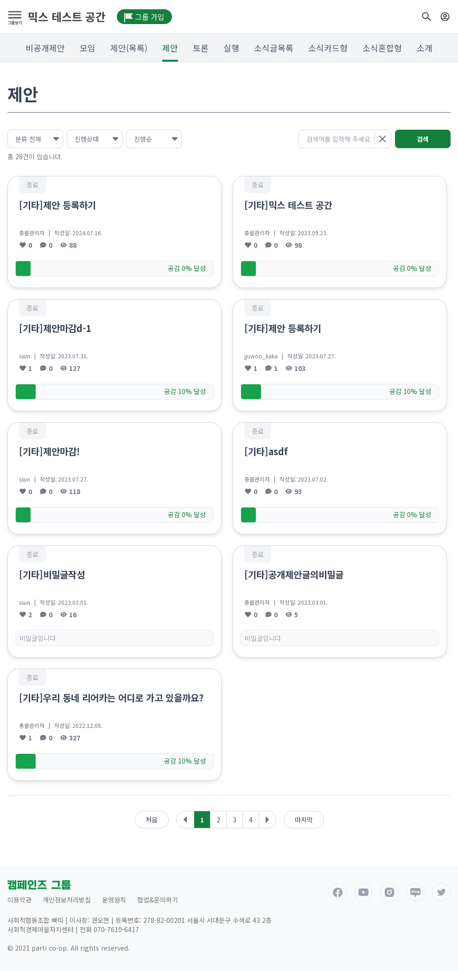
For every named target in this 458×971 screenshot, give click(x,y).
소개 (425, 48)
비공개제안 (45, 48)
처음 (152, 819)
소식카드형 (328, 48)
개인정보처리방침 (67, 899)
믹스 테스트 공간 (67, 16)
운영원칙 (114, 899)
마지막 (304, 819)
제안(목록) (128, 48)
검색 (423, 139)
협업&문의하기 (157, 899)
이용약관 (19, 899)
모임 (87, 48)
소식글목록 (273, 48)
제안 (170, 48)
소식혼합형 (382, 48)
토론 (201, 48)
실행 (231, 48)
